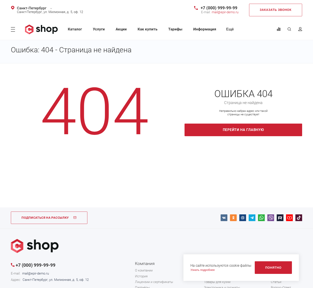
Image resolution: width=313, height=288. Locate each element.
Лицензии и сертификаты (154, 282)
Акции (121, 29)
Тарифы (175, 29)
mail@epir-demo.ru (225, 12)
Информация (204, 29)
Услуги (99, 29)
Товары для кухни (217, 282)
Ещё (230, 29)
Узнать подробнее (202, 269)
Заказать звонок (275, 10)
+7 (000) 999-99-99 (219, 7)
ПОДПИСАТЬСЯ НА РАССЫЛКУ (49, 217)
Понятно (273, 267)
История (141, 276)
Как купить (147, 29)
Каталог (75, 29)
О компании (144, 270)
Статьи (276, 282)
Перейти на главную (243, 130)
